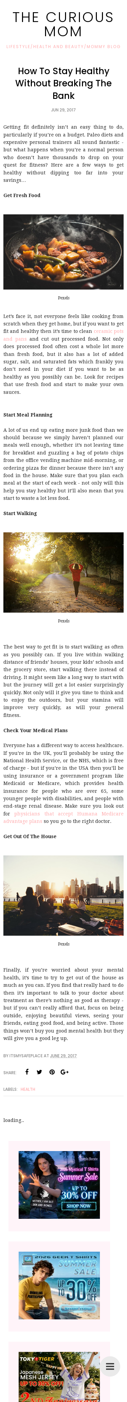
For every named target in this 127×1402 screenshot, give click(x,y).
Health (28, 1089)
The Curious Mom (63, 24)
